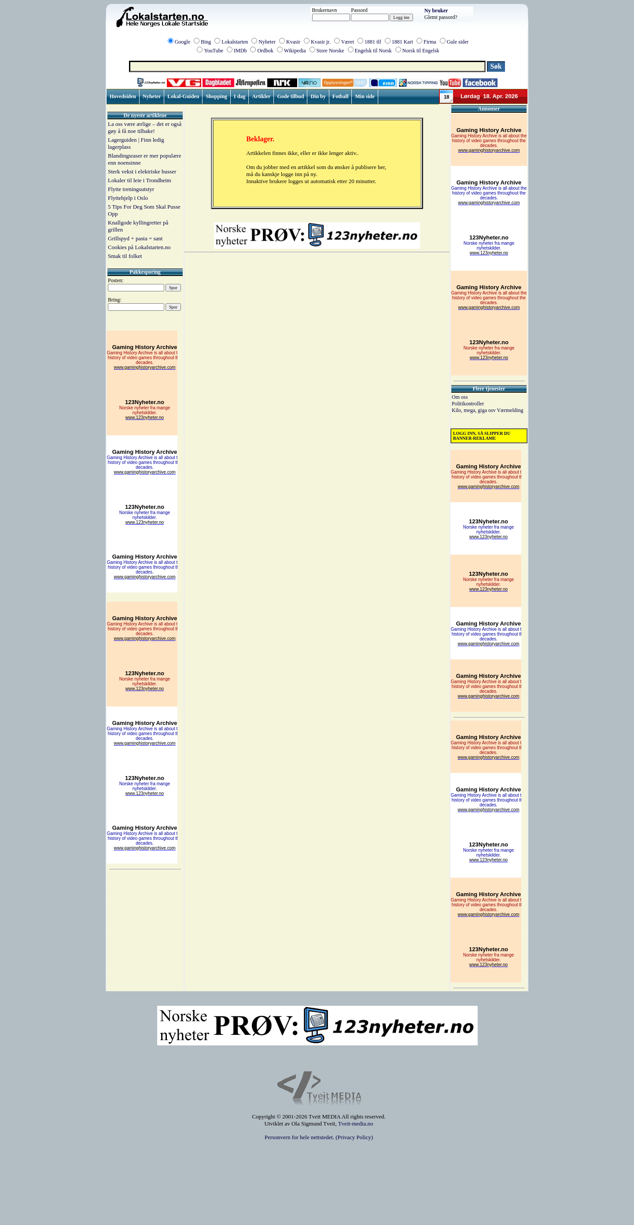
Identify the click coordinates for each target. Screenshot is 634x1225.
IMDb (240, 51)
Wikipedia (295, 51)
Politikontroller (468, 404)
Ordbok (265, 51)
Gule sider (458, 42)
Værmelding (510, 410)
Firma (430, 42)
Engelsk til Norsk (373, 51)
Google (182, 42)
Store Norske (330, 51)
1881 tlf (373, 42)
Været (347, 42)
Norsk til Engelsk (420, 51)
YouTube (213, 51)
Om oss (460, 397)
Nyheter (267, 42)
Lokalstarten (234, 42)
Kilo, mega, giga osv (474, 410)
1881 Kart (402, 42)
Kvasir (293, 42)
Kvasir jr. (321, 42)
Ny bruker (436, 10)
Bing (206, 42)
